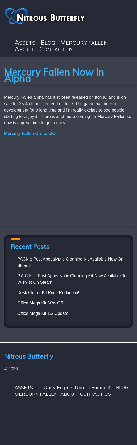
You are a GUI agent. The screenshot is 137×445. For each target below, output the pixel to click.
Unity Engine (58, 387)
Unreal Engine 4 (93, 387)
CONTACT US (56, 49)
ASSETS (25, 42)
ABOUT (24, 49)
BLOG (48, 42)
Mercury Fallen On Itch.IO (30, 133)
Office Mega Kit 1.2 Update (42, 313)
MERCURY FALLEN (84, 42)
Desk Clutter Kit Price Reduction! (48, 292)
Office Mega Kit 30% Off (40, 303)
